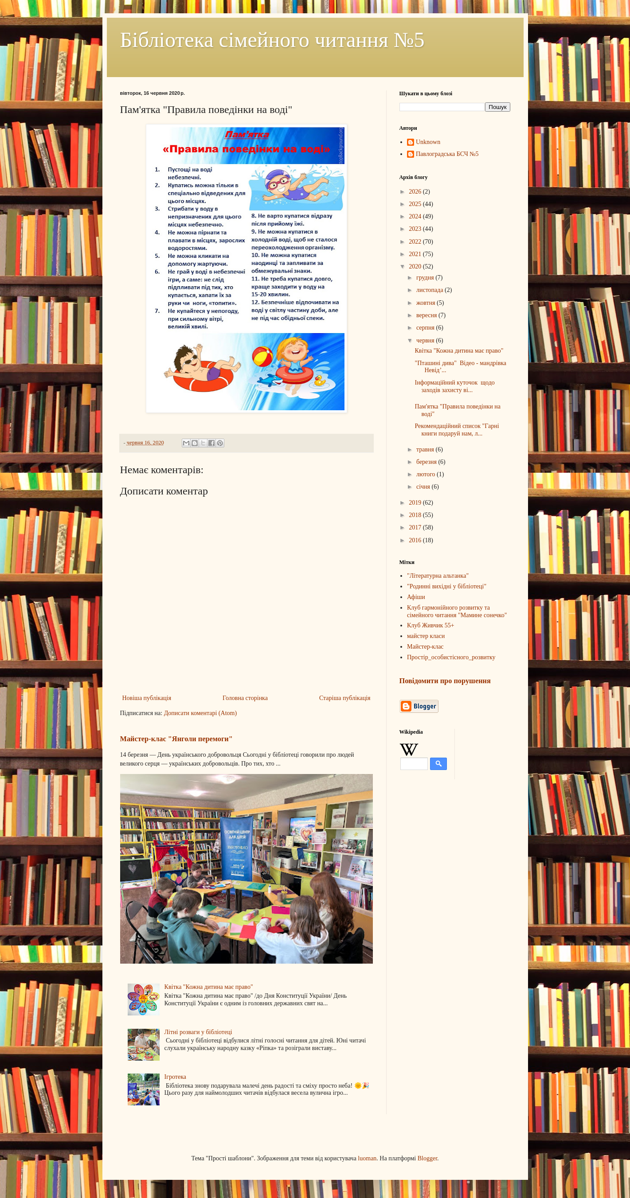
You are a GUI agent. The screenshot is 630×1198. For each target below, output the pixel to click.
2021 (416, 254)
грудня (425, 277)
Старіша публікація (345, 698)
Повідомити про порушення (445, 681)
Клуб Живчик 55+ (430, 625)
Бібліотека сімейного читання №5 (272, 39)
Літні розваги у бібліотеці (198, 1032)
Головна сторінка (245, 698)
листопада (430, 290)
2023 (416, 229)
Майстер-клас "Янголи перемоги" (176, 739)
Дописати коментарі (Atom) (200, 713)
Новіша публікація (147, 698)
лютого (426, 474)
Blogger (427, 1158)
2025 (416, 204)
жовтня (426, 303)
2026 (416, 191)
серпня (426, 327)
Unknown (428, 142)
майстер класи (426, 636)
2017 (416, 527)
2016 (416, 540)
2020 (416, 266)
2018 (416, 515)
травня (426, 449)
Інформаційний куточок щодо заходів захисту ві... (454, 386)
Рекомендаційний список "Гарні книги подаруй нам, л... (457, 430)
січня (424, 486)
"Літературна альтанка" (438, 575)
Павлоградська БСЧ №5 (447, 154)
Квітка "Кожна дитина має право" (208, 987)
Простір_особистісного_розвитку (451, 657)
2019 (416, 502)
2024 (416, 216)
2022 (416, 241)
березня (427, 462)
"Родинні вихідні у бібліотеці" (446, 586)
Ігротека (175, 1077)
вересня (427, 315)
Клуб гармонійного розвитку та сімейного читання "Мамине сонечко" (457, 611)
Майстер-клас (425, 646)
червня (426, 340)
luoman (367, 1158)
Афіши (416, 597)
